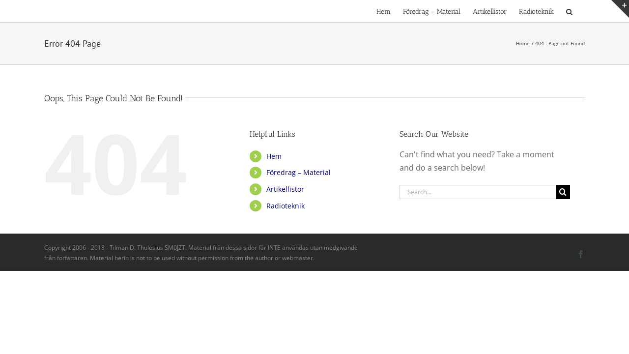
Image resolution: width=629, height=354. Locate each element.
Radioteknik (285, 205)
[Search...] (478, 192)
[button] (581, 11)
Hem (274, 156)
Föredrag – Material (298, 172)
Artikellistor (285, 189)
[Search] (563, 192)
